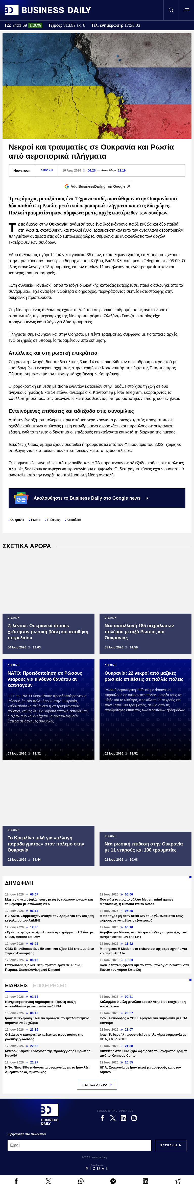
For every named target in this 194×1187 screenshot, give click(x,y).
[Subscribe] (168, 1145)
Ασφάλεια (74, 520)
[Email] (79, 1145)
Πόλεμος (53, 520)
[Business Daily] (49, 1114)
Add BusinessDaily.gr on (102, 186)
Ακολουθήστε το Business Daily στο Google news (81, 498)
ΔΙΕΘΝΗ (47, 170)
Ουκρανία (58, 224)
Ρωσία (32, 230)
